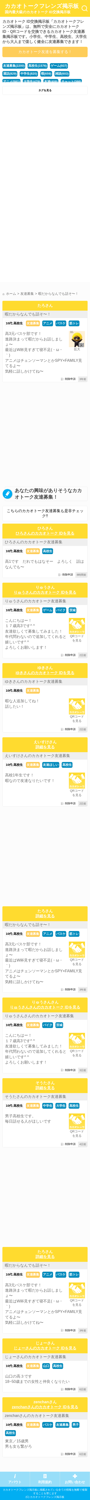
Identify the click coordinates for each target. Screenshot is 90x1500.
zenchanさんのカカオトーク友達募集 (37, 1416)
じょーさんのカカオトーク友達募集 (35, 1357)
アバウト (15, 1482)
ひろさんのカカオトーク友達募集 (33, 542)
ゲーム (47, 610)
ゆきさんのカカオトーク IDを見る (45, 673)
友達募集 (33, 323)
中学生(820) (28, 73)
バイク (61, 610)
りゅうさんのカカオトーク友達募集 (35, 601)
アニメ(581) (11, 81)
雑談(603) (62, 73)
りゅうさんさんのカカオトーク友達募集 (39, 1016)
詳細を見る (45, 747)
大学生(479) (32, 81)
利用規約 (45, 1482)
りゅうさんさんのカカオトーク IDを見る (45, 1007)
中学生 (47, 1105)
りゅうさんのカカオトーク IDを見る (45, 592)
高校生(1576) (37, 65)
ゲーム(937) (59, 65)
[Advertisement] (45, 145)
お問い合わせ (75, 1482)
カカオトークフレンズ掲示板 (42, 8)
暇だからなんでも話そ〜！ (28, 314)
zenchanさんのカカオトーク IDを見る (45, 1407)
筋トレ (74, 323)
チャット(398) (71, 81)
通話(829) (10, 73)
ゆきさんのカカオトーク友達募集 (33, 681)
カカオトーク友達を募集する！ (45, 52)
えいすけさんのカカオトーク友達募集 (37, 756)
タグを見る (45, 90)
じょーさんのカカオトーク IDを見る (45, 1348)
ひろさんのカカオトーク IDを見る (45, 533)
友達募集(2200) (13, 65)
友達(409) (51, 81)
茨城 (72, 610)
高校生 (47, 551)
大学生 (61, 1105)
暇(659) (46, 73)
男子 (75, 1425)
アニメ (47, 323)
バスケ (61, 323)
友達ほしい (51, 765)
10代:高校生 (14, 323)
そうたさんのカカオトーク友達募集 (35, 1097)
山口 (46, 1366)
